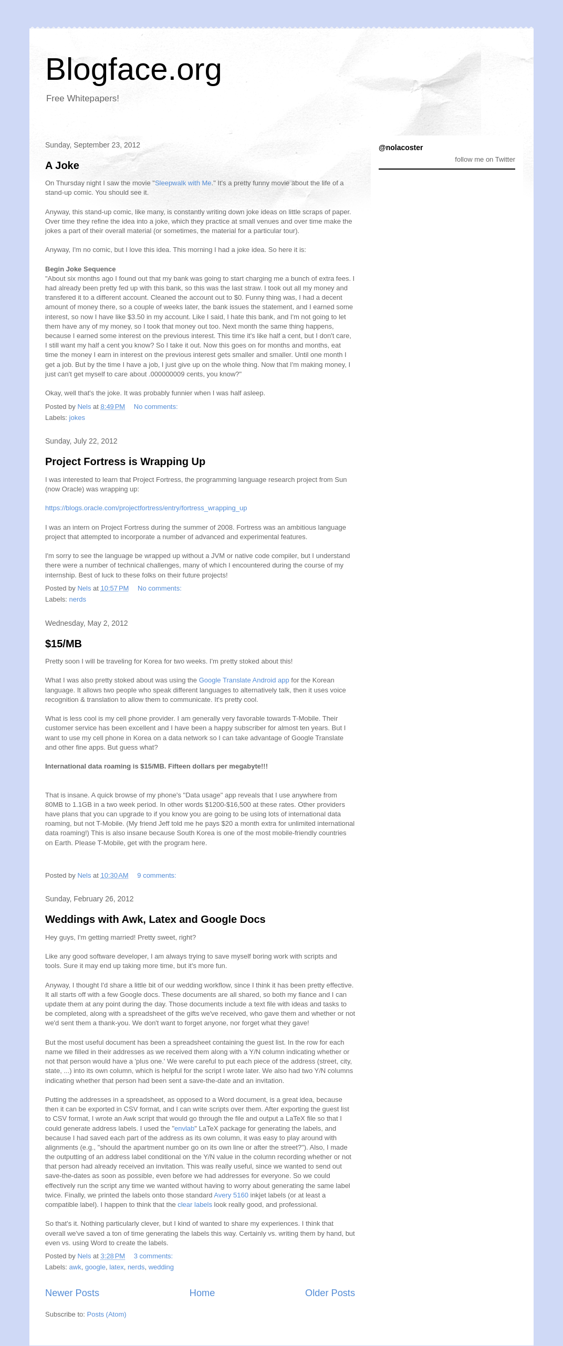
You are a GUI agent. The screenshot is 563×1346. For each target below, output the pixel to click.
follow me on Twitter (485, 159)
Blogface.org (133, 69)
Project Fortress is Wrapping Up (125, 461)
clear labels (195, 1204)
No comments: (157, 407)
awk (75, 1267)
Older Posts (330, 1293)
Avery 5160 (231, 1195)
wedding (161, 1267)
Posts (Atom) (107, 1314)
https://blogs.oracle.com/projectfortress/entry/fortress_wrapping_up (146, 508)
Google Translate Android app (244, 680)
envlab (184, 1128)
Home (202, 1293)
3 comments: (154, 1256)
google (95, 1267)
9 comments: (157, 875)
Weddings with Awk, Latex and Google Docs (155, 919)
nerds (78, 599)
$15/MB (63, 643)
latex (116, 1267)
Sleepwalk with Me (183, 183)
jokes (77, 418)
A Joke (62, 165)
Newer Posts (72, 1293)
